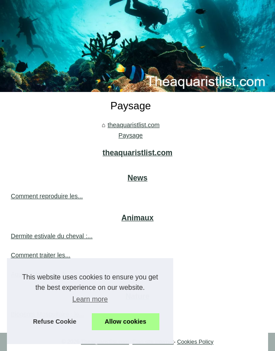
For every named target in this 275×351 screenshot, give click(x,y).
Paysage (131, 135)
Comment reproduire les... (47, 196)
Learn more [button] (90, 299)
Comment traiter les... (41, 255)
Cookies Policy (195, 341)
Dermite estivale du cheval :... (52, 236)
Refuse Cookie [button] (54, 321)
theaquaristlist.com (133, 124)
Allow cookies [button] (125, 321)
